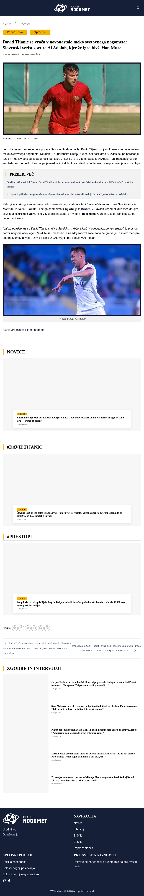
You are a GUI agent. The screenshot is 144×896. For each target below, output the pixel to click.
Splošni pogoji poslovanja (19, 868)
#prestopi (40, 32)
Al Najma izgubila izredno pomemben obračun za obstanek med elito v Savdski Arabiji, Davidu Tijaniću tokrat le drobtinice (67, 194)
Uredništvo (9, 829)
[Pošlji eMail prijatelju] (34, 628)
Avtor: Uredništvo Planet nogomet (24, 329)
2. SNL (78, 841)
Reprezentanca (83, 848)
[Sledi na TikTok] (9, 880)
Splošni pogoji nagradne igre (21, 874)
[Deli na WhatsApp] (15, 628)
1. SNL (78, 835)
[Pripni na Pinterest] (41, 628)
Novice (25, 24)
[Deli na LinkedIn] (47, 628)
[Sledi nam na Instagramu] (4, 880)
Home (7, 24)
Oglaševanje (11, 834)
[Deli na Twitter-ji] (28, 628)
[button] (5, 8)
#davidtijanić (15, 32)
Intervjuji (79, 829)
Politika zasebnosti (14, 861)
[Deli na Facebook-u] (21, 628)
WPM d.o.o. (57, 891)
